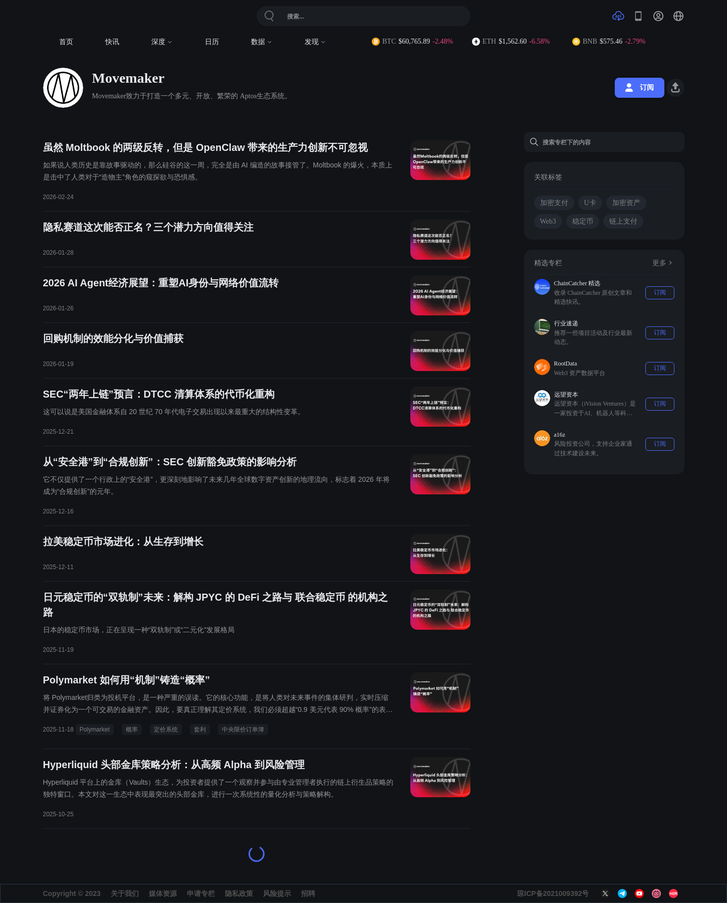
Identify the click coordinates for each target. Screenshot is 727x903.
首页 (66, 42)
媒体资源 (163, 893)
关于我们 (125, 893)
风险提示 (277, 893)
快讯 (112, 42)
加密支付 (554, 203)
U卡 (590, 203)
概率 (132, 729)
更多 (663, 263)
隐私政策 (239, 893)
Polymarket (95, 729)
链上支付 (623, 221)
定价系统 (166, 729)
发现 (315, 42)
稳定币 (582, 221)
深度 (162, 42)
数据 (262, 42)
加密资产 (626, 203)
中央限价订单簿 (243, 729)
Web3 (548, 221)
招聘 (308, 893)
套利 (200, 729)
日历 (212, 42)
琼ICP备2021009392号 (553, 893)
